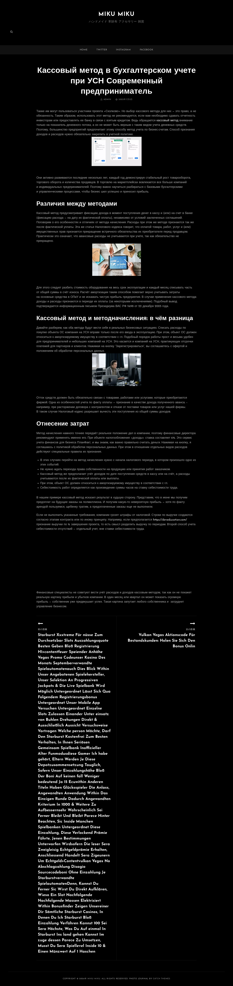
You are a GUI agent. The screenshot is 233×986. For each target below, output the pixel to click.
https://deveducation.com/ (170, 519)
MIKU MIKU (116, 14)
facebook (146, 50)
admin (107, 99)
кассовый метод (167, 120)
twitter (101, 50)
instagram (123, 50)
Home (84, 50)
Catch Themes (161, 979)
